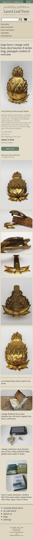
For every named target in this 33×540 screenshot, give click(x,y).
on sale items (9, 510)
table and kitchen (7, 27)
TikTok (28, 2)
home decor (5, 24)
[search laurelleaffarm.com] (21, 19)
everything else (6, 36)
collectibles (5, 33)
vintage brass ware (9, 157)
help (5, 516)
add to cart (10, 149)
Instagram (17, 2)
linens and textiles (7, 30)
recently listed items (13, 508)
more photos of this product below (15, 111)
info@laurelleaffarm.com (16, 535)
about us (7, 513)
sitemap (7, 519)
